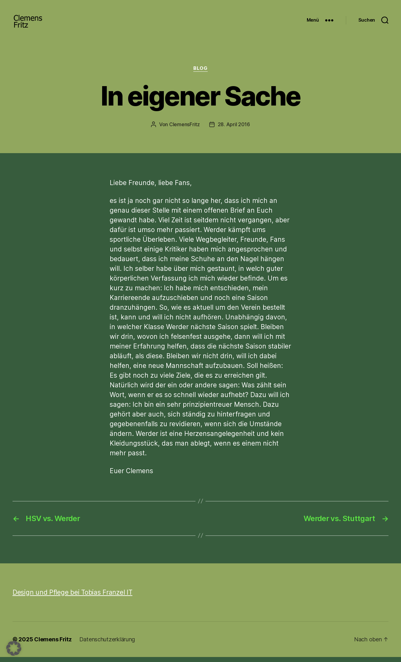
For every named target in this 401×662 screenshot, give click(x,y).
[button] (14, 648)
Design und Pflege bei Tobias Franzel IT (72, 597)
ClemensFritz (184, 129)
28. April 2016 (234, 129)
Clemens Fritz (53, 644)
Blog (200, 73)
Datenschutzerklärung (107, 644)
